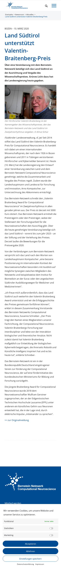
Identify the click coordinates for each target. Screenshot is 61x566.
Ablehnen (30, 556)
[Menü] (52, 5)
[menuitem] (45, 5)
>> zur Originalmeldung (17, 420)
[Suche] (45, 5)
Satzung (9, 507)
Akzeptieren (30, 549)
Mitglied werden (13, 503)
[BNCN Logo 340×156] (25, 5)
